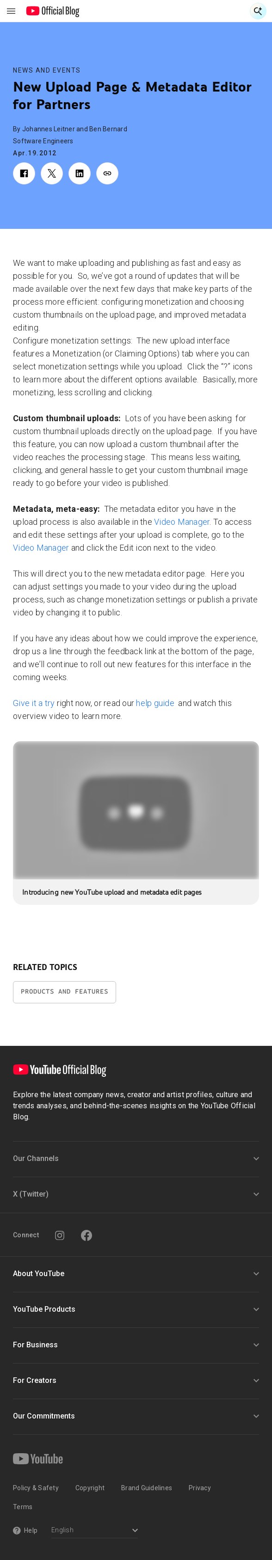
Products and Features (64, 991)
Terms (22, 1507)
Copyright (90, 1488)
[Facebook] (86, 1235)
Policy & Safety (36, 1488)
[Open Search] (258, 11)
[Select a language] (94, 1531)
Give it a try (34, 703)
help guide (156, 703)
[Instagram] (59, 1235)
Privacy (200, 1488)
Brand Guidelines (146, 1488)
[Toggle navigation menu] (11, 11)
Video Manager (182, 522)
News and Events (47, 70)
